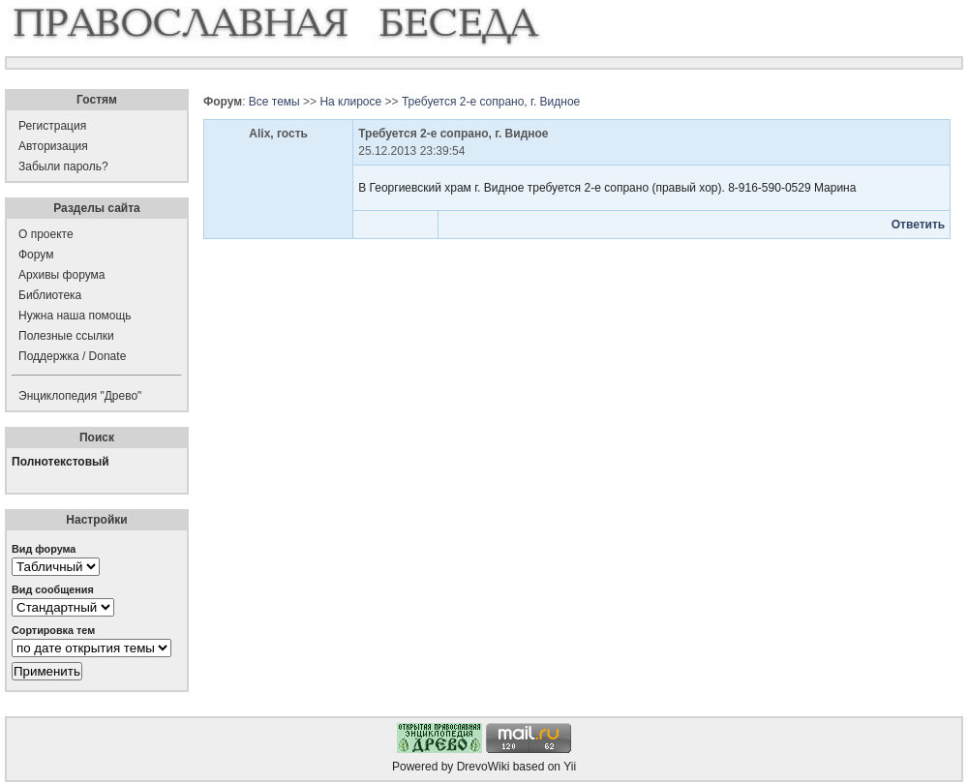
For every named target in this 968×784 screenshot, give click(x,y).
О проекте (46, 234)
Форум (35, 254)
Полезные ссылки (66, 336)
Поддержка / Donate (72, 356)
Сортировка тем (53, 630)
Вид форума (44, 549)
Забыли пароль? (63, 166)
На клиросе (350, 101)
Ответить (918, 224)
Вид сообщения (53, 589)
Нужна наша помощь (75, 315)
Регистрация (52, 126)
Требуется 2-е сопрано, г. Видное (491, 101)
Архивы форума (61, 275)
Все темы (274, 101)
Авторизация (53, 146)
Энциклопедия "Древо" (79, 396)
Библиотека (49, 295)
